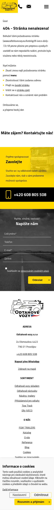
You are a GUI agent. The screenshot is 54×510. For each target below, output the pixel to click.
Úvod (5, 20)
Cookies (27, 452)
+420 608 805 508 (26, 194)
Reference (27, 442)
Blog (27, 447)
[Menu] (46, 6)
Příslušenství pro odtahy (27, 401)
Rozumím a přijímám (30, 501)
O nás (27, 437)
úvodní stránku (22, 85)
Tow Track (27, 406)
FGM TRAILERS (27, 428)
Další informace (10, 489)
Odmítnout (41, 495)
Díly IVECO (27, 410)
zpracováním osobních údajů (35, 271)
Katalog (27, 432)
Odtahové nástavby (27, 391)
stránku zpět (23, 90)
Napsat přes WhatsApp (27, 361)
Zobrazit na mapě (27, 369)
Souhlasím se (28, 271)
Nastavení (19, 495)
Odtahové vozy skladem (27, 386)
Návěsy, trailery (27, 396)
